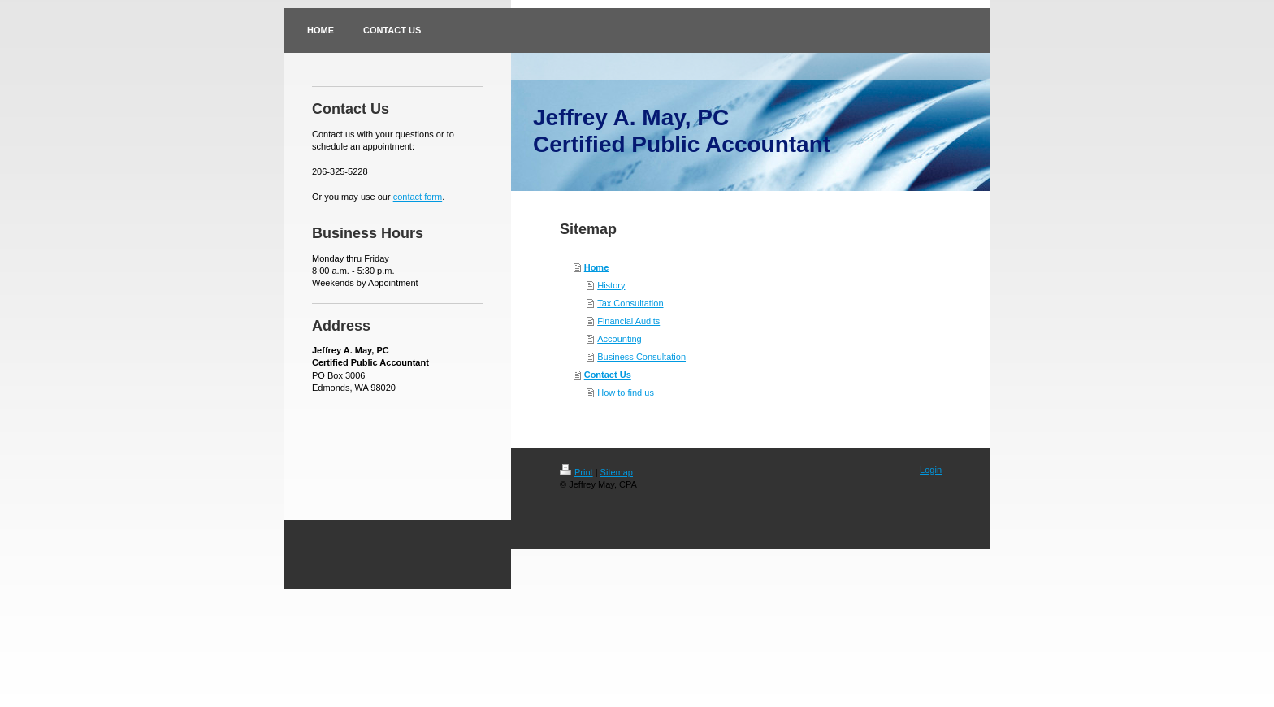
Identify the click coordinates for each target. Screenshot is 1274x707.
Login (931, 470)
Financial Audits (628, 321)
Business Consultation (641, 357)
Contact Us (607, 375)
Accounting (619, 339)
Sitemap (616, 472)
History (611, 285)
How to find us (625, 392)
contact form (418, 197)
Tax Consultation (630, 303)
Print (576, 472)
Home (596, 267)
